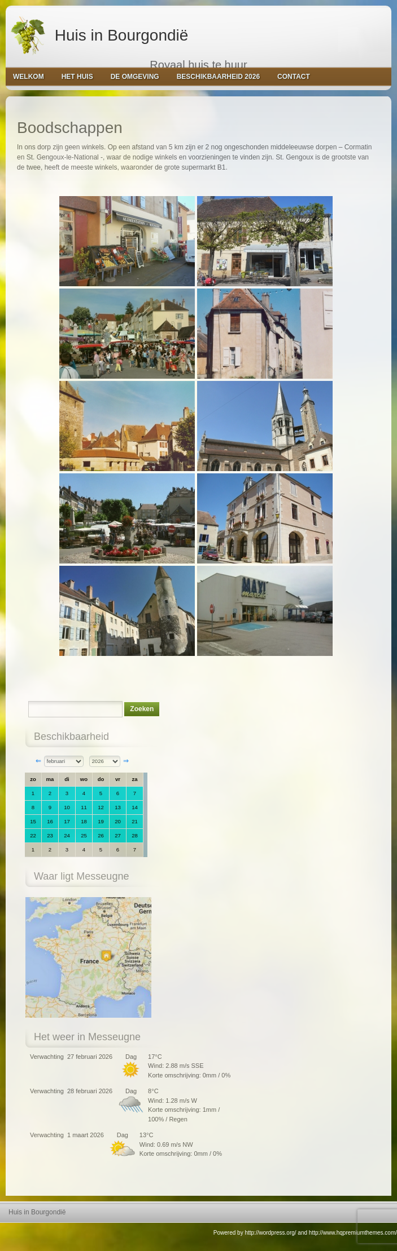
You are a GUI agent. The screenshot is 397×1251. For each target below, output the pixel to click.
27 (118, 835)
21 (135, 821)
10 (67, 807)
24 (67, 835)
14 (135, 807)
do (101, 779)
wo (84, 779)
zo (33, 779)
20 (118, 821)
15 (33, 821)
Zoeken (142, 709)
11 (84, 807)
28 (135, 835)
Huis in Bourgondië (98, 34)
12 (101, 807)
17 (67, 821)
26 (101, 835)
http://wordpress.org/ (270, 1233)
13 (118, 807)
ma (50, 779)
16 (50, 821)
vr (117, 779)
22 (33, 835)
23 (50, 835)
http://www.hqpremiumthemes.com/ (353, 1233)
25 (84, 835)
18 (84, 821)
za (134, 779)
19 (101, 821)
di (66, 779)
